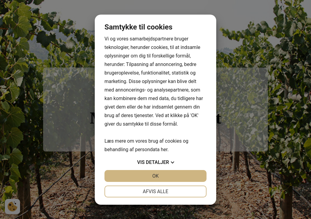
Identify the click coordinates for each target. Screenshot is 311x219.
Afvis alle (155, 191)
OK (155, 176)
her (164, 149)
